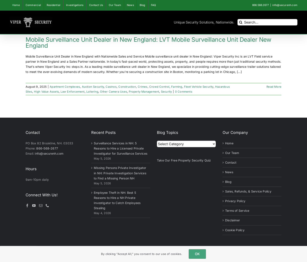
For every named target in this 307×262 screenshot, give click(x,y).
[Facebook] (27, 205)
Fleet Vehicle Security (198, 86)
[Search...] (267, 22)
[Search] (240, 22)
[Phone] (47, 205)
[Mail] (40, 205)
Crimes (142, 86)
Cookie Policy (235, 230)
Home (229, 143)
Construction (127, 86)
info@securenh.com (284, 5)
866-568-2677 (47, 148)
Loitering (92, 91)
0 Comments (183, 91)
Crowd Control (159, 86)
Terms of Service (237, 210)
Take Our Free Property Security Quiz (184, 160)
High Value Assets (46, 91)
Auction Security (93, 86)
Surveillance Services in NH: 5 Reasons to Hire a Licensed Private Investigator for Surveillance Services (120, 148)
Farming (176, 86)
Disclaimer (232, 220)
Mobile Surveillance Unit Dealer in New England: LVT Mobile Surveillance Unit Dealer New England (148, 42)
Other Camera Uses (113, 91)
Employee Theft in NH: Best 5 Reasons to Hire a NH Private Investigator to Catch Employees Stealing (117, 200)
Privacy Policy (235, 201)
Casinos (111, 86)
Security (166, 91)
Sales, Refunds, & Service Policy (248, 191)
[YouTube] (34, 205)
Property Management (144, 91)
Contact (230, 162)
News (229, 172)
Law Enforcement (72, 91)
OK (197, 254)
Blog (228, 182)
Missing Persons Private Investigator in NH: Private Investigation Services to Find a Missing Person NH (120, 173)
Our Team (232, 153)
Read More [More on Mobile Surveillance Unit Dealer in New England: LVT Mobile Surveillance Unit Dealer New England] (273, 86)
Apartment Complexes (65, 86)
